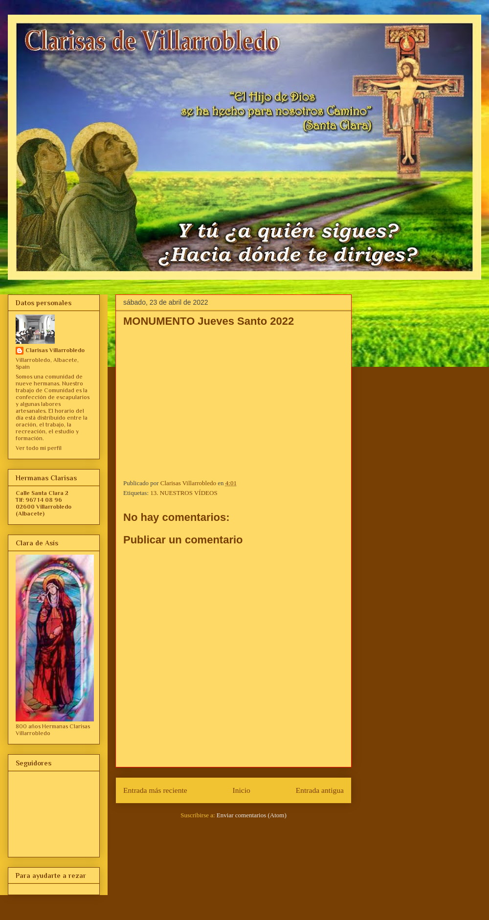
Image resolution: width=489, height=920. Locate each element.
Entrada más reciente (155, 790)
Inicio (241, 790)
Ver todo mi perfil (39, 448)
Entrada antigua (320, 790)
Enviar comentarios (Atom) (252, 815)
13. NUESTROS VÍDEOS (183, 492)
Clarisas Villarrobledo (55, 350)
